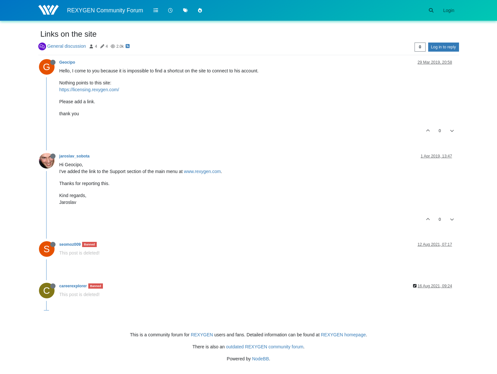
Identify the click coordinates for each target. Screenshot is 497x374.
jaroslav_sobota (74, 156)
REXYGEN (202, 334)
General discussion (66, 46)
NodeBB (260, 358)
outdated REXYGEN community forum (264, 346)
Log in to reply (443, 47)
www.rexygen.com (202, 171)
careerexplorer (73, 286)
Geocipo (67, 62)
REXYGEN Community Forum (105, 10)
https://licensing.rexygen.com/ (89, 89)
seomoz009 (70, 244)
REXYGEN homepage (343, 334)
